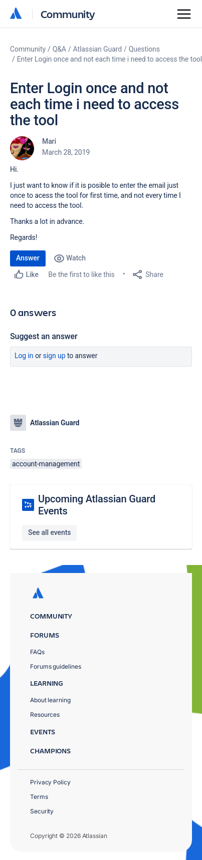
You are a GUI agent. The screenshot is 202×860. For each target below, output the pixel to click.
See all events (49, 532)
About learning (50, 700)
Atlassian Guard (97, 49)
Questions (144, 49)
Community (68, 14)
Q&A (59, 49)
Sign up (54, 356)
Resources (45, 714)
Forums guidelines (55, 666)
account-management (46, 464)
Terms (39, 796)
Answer (28, 258)
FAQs (37, 652)
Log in (24, 356)
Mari (49, 141)
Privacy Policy (50, 782)
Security (42, 811)
